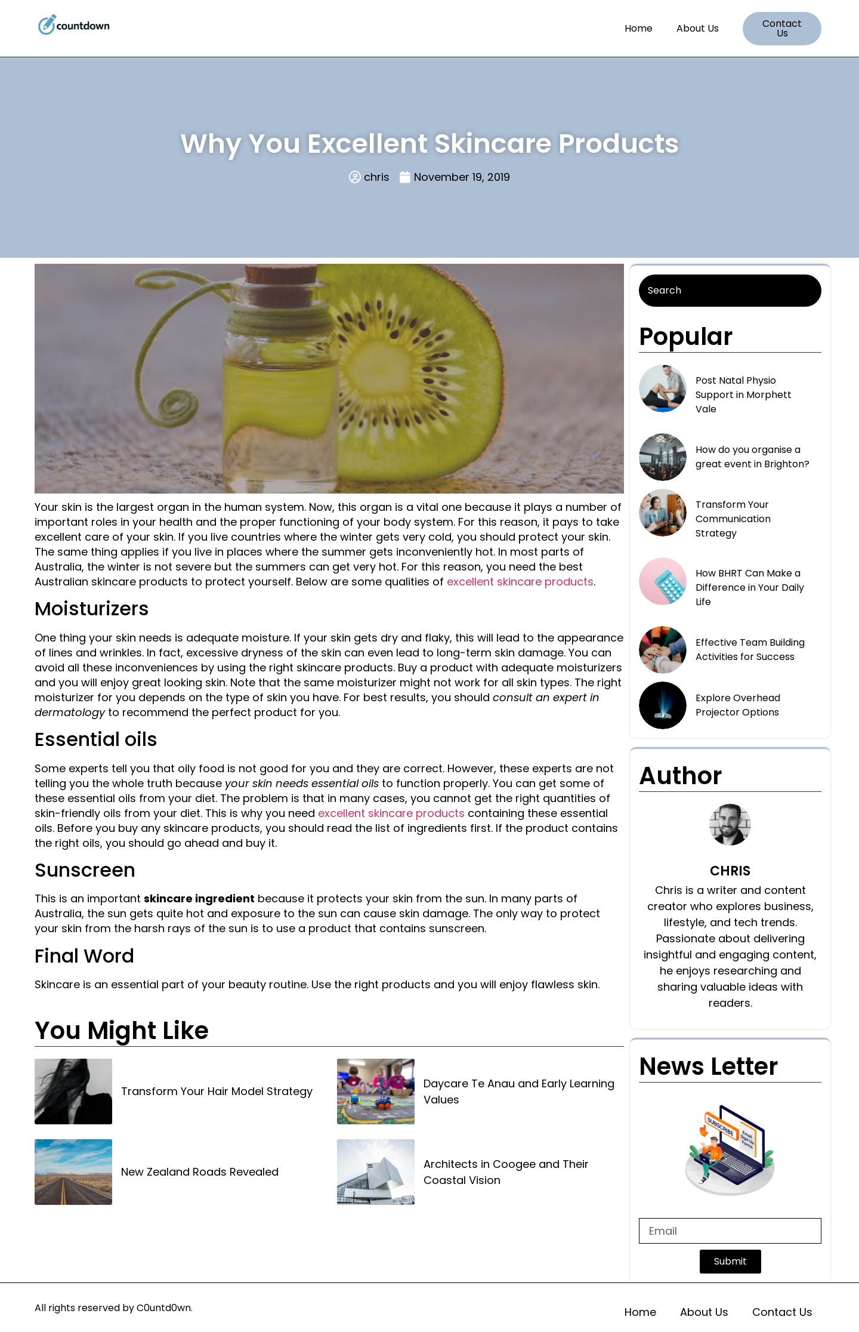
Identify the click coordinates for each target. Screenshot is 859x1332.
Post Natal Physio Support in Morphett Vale (744, 395)
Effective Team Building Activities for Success (750, 650)
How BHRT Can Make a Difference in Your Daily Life (750, 587)
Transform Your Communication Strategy (733, 519)
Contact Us (782, 1312)
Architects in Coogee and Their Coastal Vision (506, 1172)
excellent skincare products (520, 581)
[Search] (730, 291)
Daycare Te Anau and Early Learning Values (519, 1091)
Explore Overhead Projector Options (738, 705)
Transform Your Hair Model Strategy (217, 1091)
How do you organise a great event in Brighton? (752, 457)
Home (639, 28)
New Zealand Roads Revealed (200, 1171)
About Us (697, 28)
